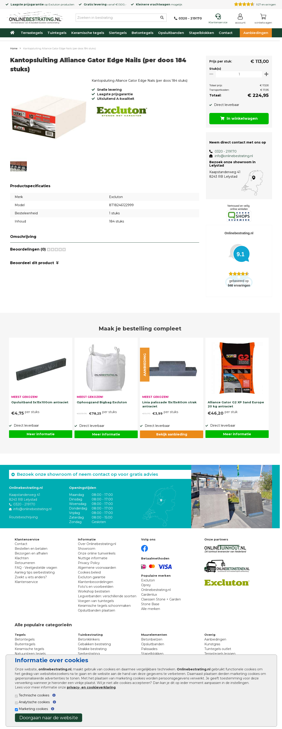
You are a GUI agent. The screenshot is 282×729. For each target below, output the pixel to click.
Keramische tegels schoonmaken (104, 606)
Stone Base (150, 604)
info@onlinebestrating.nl (232, 156)
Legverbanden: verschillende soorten (107, 596)
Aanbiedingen (255, 33)
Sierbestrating (89, 654)
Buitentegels (25, 644)
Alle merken (150, 609)
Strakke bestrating (92, 649)
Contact (226, 33)
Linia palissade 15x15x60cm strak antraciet (169, 404)
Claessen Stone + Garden (161, 599)
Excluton (54, 4)
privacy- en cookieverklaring (91, 687)
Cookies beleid (89, 572)
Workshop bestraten (94, 591)
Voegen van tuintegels (96, 601)
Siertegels (118, 33)
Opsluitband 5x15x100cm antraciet (39, 402)
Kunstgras (212, 644)
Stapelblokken (201, 33)
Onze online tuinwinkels (96, 553)
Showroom (86, 549)
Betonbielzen (151, 639)
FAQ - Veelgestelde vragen (36, 568)
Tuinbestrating (90, 634)
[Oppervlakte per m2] (238, 74)
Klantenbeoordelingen (95, 582)
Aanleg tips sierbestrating (35, 572)
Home (13, 48)
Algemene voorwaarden (97, 568)
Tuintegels (56, 33)
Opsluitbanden (171, 33)
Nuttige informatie (92, 558)
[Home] (35, 17)
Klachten (22, 558)
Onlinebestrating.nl (156, 590)
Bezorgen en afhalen (31, 553)
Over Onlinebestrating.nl (97, 544)
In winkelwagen (238, 118)
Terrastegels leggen (219, 654)
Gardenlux (149, 595)
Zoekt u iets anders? (31, 577)
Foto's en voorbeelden (95, 587)
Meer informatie (41, 434)
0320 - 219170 (224, 151)
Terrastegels (32, 33)
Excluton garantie (91, 577)
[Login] (240, 20)
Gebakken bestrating (94, 644)
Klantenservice (26, 582)
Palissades (149, 649)
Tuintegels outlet (217, 649)
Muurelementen (154, 634)
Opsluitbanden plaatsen (96, 610)
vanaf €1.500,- (105, 4)
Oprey (146, 585)
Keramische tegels (87, 33)
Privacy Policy (89, 563)
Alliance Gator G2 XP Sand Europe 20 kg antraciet (236, 404)
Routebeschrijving (23, 517)
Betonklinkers (89, 639)
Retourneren (25, 563)
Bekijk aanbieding (171, 434)
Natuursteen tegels (30, 654)
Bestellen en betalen (31, 549)
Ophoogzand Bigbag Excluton (102, 402)
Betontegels (142, 33)
